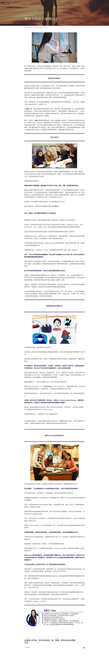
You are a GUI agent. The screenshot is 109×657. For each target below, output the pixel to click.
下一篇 (57, 638)
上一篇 (26, 638)
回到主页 (5, 3)
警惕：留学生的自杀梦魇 (65, 640)
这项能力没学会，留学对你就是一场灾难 (38, 641)
